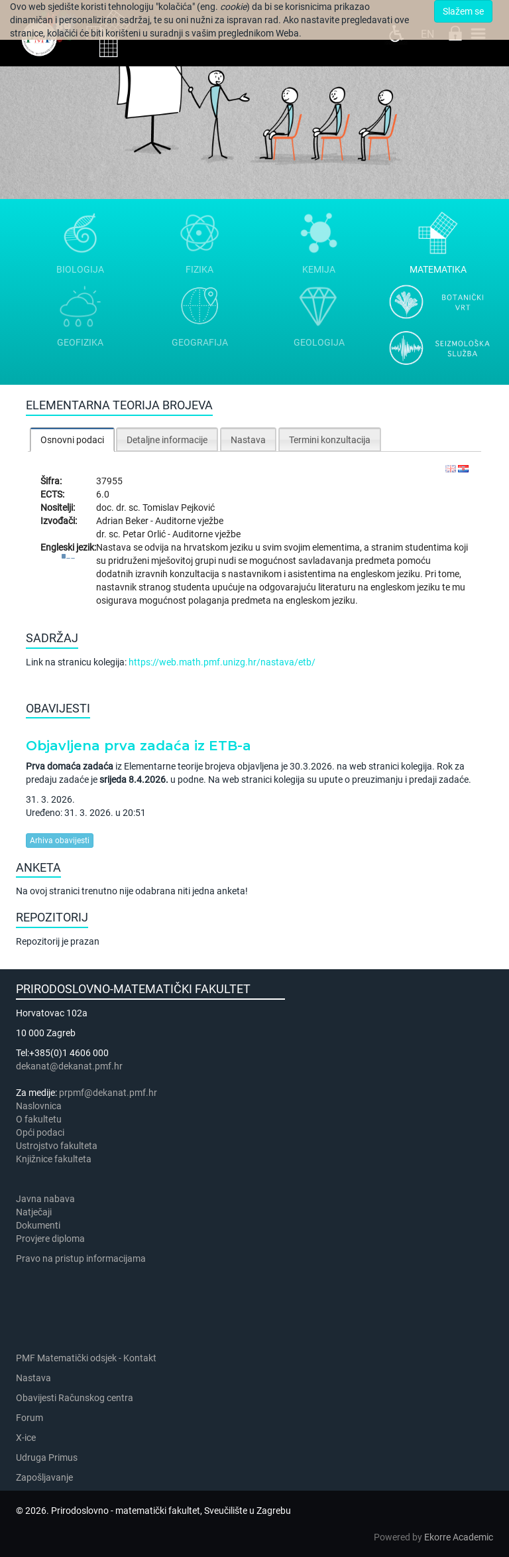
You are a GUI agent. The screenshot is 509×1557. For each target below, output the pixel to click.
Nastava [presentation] (248, 440)
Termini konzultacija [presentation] (329, 440)
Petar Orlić (145, 534)
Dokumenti (38, 1225)
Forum (29, 1417)
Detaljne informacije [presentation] (167, 440)
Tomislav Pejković (178, 507)
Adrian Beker (123, 520)
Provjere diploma (50, 1238)
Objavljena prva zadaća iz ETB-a (138, 746)
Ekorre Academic (458, 1537)
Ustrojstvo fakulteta (56, 1145)
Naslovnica (39, 1106)
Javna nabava (45, 1198)
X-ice (26, 1437)
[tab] (72, 439)
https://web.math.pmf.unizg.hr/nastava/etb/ (222, 662)
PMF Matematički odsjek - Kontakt (86, 1358)
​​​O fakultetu (39, 1119)
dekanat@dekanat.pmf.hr (69, 1066)
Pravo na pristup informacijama (83, 1258)
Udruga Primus (47, 1457)
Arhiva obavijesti (59, 840)
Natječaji (34, 1212)
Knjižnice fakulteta (53, 1159)
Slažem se (463, 11)
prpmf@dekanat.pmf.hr (108, 1092)
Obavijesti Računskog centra (74, 1397)
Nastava (33, 1378)
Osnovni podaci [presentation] (72, 440)
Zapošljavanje (44, 1477)
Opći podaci (40, 1132)
